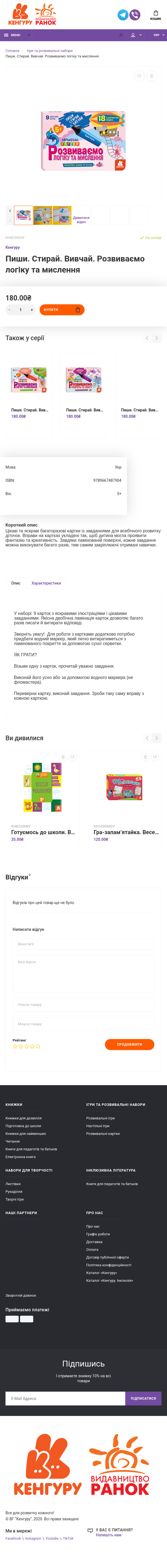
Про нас (93, 1226)
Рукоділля (13, 1192)
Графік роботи (98, 1234)
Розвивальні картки (103, 1134)
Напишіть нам (108, 1535)
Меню (12, 35)
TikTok (68, 1538)
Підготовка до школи (23, 1126)
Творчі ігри (14, 1199)
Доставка (94, 1242)
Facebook (13, 1538)
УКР (156, 35)
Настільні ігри (97, 1126)
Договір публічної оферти (107, 1257)
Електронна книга (20, 1157)
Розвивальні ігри (100, 1118)
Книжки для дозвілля (23, 1118)
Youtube (52, 1538)
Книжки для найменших (25, 1134)
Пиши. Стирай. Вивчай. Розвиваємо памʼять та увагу (140, 410)
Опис (15, 583)
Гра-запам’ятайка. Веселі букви (126, 832)
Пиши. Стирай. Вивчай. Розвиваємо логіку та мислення (30, 410)
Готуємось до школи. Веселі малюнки (44, 832)
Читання (12, 1141)
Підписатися (143, 1398)
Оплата (92, 1250)
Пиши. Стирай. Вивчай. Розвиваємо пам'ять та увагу (85, 410)
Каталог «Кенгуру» (101, 1273)
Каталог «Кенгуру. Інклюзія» (109, 1280)
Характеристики (46, 583)
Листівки (13, 1184)
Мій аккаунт (133, 35)
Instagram (33, 1538)
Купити (62, 309)
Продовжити (129, 1044)
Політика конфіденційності (108, 1265)
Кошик (155, 15)
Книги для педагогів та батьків (31, 1149)
